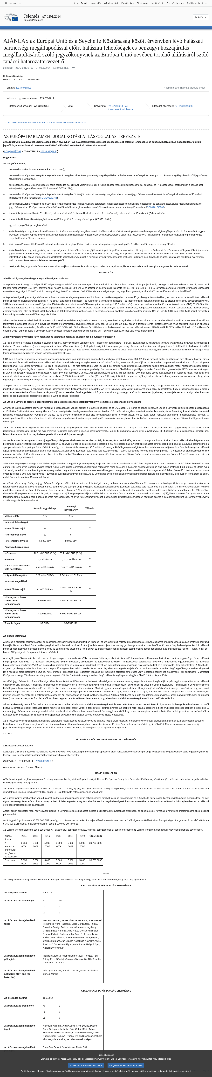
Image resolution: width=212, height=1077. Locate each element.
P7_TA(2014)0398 (184, 106)
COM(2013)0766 (155, 207)
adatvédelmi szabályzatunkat (125, 1074)
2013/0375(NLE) (23, 87)
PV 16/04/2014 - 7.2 (118, 106)
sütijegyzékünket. (183, 1074)
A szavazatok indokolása (120, 109)
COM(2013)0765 (48, 197)
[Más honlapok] (197, 3)
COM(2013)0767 (12, 151)
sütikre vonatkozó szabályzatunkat (156, 1074)
